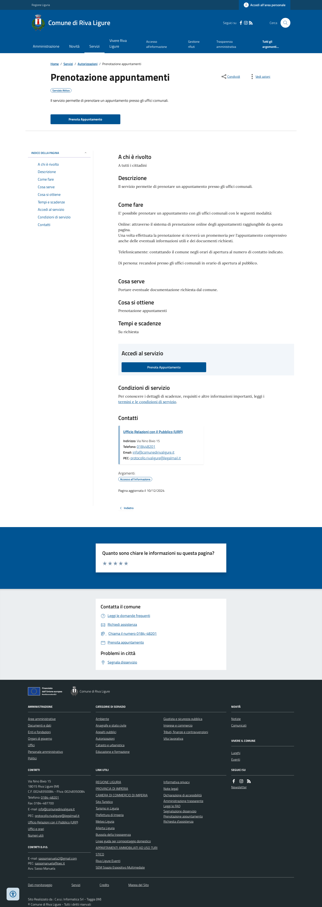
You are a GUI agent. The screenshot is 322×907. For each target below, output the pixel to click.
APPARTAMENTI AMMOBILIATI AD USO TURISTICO (127, 851)
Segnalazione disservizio (179, 811)
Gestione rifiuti (194, 44)
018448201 (146, 446)
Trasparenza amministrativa (226, 44)
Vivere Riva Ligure (118, 43)
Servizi (94, 46)
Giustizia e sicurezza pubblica (182, 718)
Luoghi (235, 752)
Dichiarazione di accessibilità (182, 795)
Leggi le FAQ (172, 806)
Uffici (31, 745)
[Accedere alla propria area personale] (264, 5)
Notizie (236, 718)
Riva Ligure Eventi (108, 860)
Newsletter (239, 787)
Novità (74, 46)
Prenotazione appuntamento (183, 816)
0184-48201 (50, 797)
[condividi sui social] (230, 76)
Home (55, 63)
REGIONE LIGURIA (108, 782)
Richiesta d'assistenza (178, 821)
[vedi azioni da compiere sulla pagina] (259, 76)
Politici (32, 758)
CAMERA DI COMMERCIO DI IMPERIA (122, 795)
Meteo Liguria (105, 821)
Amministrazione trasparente (183, 800)
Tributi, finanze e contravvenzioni (185, 731)
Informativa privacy (176, 782)
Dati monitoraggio (40, 884)
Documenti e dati (39, 725)
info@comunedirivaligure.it (153, 452)
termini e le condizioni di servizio (147, 401)
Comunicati (238, 725)
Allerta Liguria (105, 828)
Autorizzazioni (88, 63)
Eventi (235, 759)
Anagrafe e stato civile (111, 725)
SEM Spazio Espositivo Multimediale (120, 867)
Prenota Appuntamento (85, 119)
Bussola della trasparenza (113, 834)
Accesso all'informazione (156, 44)
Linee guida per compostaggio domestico (123, 841)
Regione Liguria (41, 5)
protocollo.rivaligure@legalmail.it (155, 458)
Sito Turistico (104, 801)
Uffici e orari (36, 828)
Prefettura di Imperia (110, 814)
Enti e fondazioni (39, 731)
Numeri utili (36, 835)
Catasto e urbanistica (110, 745)
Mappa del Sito (138, 884)
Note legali (170, 788)
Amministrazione (46, 46)
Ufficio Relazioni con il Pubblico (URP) (153, 432)
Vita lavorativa (173, 738)
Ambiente (102, 718)
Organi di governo (40, 738)
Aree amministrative (42, 718)
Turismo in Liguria (107, 808)
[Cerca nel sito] (283, 23)
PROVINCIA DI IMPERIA (112, 788)
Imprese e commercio (177, 725)
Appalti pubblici (106, 731)
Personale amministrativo (45, 751)
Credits (104, 884)
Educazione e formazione (113, 751)
